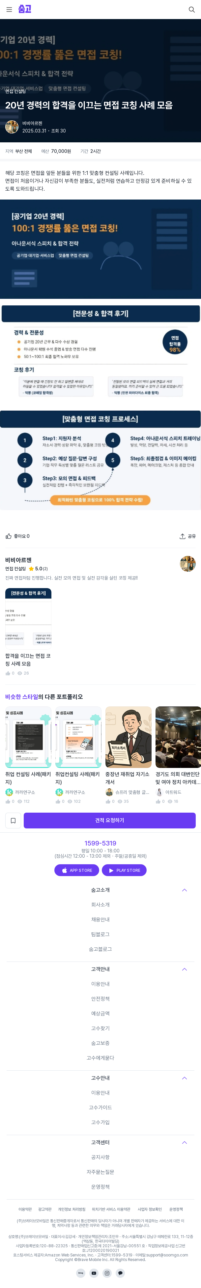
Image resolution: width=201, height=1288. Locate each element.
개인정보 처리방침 (71, 1209)
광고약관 (44, 1209)
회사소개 (100, 905)
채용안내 (100, 920)
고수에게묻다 (100, 1058)
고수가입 (100, 1122)
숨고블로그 (100, 949)
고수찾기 (100, 1028)
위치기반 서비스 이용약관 (111, 1209)
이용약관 (25, 1209)
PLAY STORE (124, 870)
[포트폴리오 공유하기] (187, 536)
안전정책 (100, 999)
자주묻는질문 (100, 1172)
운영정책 (100, 1187)
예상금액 (100, 1014)
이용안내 (100, 984)
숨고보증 (100, 1043)
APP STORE (76, 870)
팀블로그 (100, 934)
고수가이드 (100, 1108)
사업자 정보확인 (150, 1209)
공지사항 (100, 1157)
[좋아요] (17, 536)
